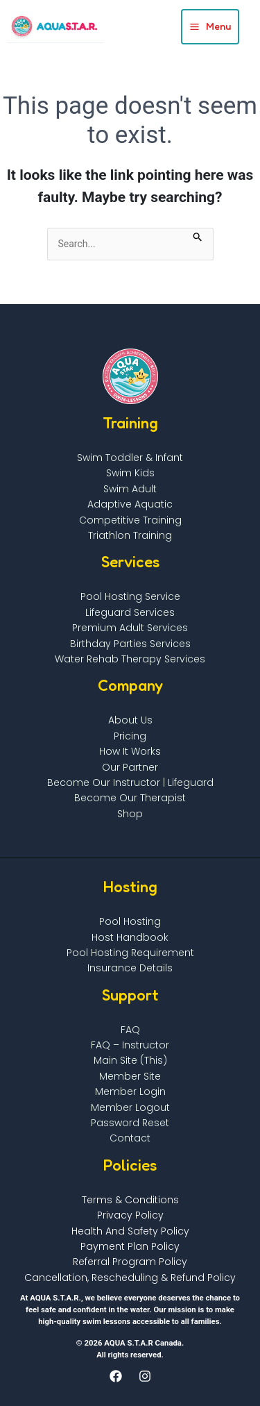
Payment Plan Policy (130, 1246)
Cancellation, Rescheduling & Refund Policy (130, 1277)
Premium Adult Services (130, 628)
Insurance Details (130, 968)
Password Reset (130, 1123)
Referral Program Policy (130, 1262)
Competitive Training (130, 520)
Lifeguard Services (130, 612)
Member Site (130, 1076)
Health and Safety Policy (130, 1231)
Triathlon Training (130, 535)
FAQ (130, 1030)
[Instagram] (145, 1376)
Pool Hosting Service (130, 596)
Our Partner (130, 767)
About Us (130, 720)
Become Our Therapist (130, 798)
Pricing (130, 736)
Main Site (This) (130, 1060)
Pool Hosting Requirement (130, 953)
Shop (130, 814)
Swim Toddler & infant (130, 458)
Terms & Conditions (130, 1200)
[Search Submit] (198, 235)
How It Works (130, 751)
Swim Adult (130, 489)
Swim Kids (130, 473)
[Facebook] (116, 1376)
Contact (130, 1138)
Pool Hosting (130, 921)
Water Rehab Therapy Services (130, 659)
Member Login (130, 1091)
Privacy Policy (130, 1215)
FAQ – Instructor (130, 1045)
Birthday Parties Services (130, 644)
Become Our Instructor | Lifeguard (130, 782)
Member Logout (130, 1107)
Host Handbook (130, 937)
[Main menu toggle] (210, 26)
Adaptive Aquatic (130, 504)
